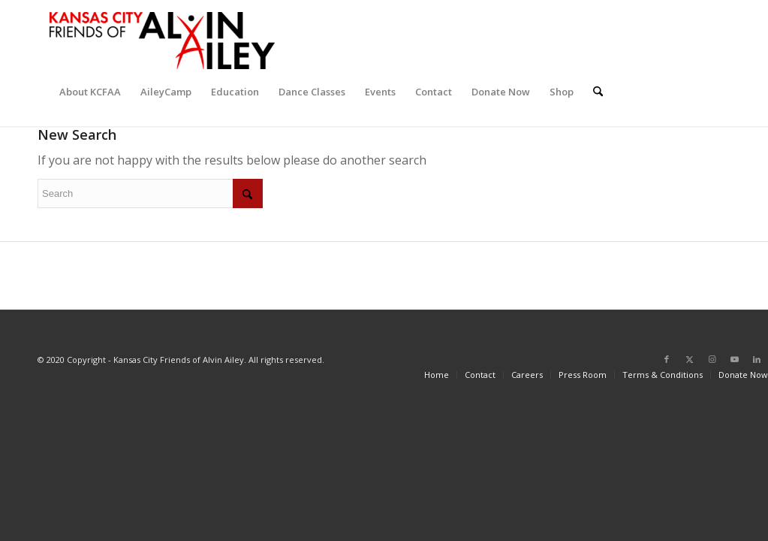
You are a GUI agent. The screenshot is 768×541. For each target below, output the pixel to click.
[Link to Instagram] (711, 359)
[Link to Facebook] (666, 359)
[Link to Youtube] (734, 359)
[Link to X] (689, 359)
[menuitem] (90, 91)
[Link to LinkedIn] (756, 359)
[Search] (598, 91)
